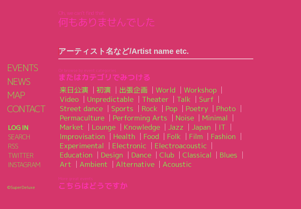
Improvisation (82, 136)
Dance (141, 155)
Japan (201, 127)
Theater (155, 99)
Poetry (197, 108)
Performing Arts (140, 118)
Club (166, 155)
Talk (184, 99)
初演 (104, 90)
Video (69, 99)
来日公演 (74, 90)
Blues (228, 155)
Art (65, 164)
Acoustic (177, 164)
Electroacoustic (181, 146)
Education (76, 155)
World (166, 90)
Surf (206, 99)
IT (222, 127)
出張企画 (133, 90)
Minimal (215, 118)
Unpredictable (110, 99)
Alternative (135, 164)
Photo (226, 108)
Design (112, 155)
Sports (122, 108)
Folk (174, 136)
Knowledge (142, 127)
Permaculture (82, 118)
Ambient (94, 164)
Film (196, 136)
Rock (150, 108)
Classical (197, 155)
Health (124, 136)
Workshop (200, 90)
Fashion (223, 136)
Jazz (176, 127)
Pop (171, 108)
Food (151, 136)
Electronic (129, 146)
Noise (185, 118)
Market (72, 127)
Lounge (104, 127)
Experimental (82, 146)
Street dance (81, 108)
